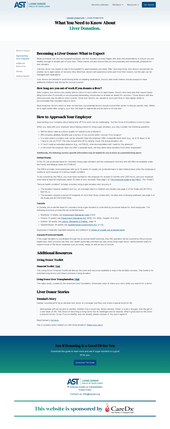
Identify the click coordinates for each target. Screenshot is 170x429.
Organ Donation (76, 18)
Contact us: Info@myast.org (85, 394)
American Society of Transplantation (86, 387)
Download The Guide (85, 362)
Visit (57, 266)
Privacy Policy (85, 389)
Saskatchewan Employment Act (82, 225)
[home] (32, 4)
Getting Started (22, 76)
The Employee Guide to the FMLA (125, 179)
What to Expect (23, 50)
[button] (118, 4)
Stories (19, 71)
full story (55, 320)
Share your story (94, 325)
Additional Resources (21, 64)
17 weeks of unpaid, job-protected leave (107, 230)
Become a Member (100, 5)
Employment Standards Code (76, 215)
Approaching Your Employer (23, 57)
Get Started (149, 5)
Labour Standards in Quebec (75, 221)
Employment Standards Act (73, 218)
